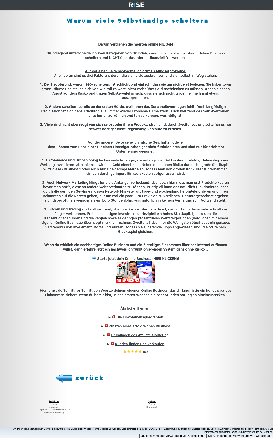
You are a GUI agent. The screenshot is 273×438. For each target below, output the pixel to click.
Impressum (54, 407)
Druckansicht (152, 407)
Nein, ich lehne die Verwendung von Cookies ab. (239, 435)
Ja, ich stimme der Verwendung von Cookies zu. (172, 435)
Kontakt (54, 404)
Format (152, 404)
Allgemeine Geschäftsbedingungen (54, 410)
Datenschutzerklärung (54, 412)
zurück (89, 378)
